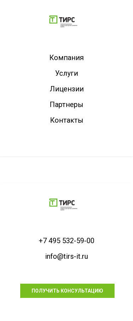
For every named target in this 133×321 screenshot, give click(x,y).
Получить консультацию (67, 291)
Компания (66, 57)
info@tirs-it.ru (66, 256)
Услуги (66, 73)
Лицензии (67, 89)
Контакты (66, 120)
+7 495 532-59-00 (66, 240)
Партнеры (66, 104)
